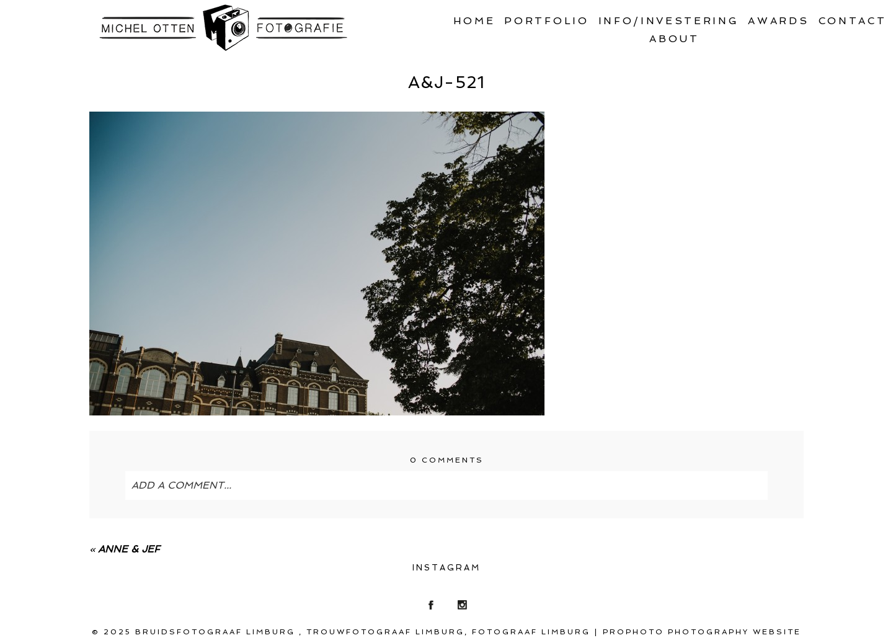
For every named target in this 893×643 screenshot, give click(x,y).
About (674, 39)
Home (474, 21)
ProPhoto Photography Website (702, 631)
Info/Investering (668, 21)
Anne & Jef (129, 549)
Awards (778, 21)
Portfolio (546, 21)
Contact (853, 21)
